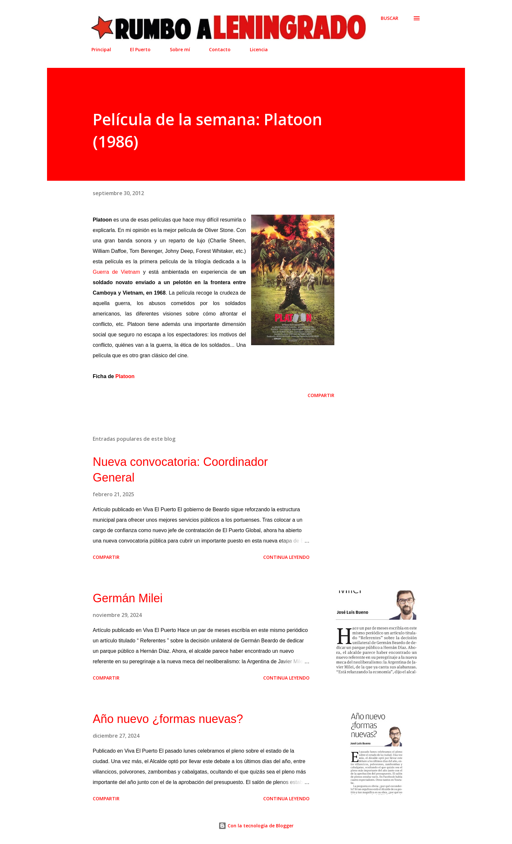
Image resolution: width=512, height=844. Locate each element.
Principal (101, 49)
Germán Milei (128, 598)
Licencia (259, 49)
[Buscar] (389, 18)
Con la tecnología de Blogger (256, 825)
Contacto (220, 49)
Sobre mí (180, 49)
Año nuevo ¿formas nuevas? (168, 719)
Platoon (125, 376)
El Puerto (140, 49)
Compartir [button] (321, 395)
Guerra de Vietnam (116, 272)
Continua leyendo (286, 557)
